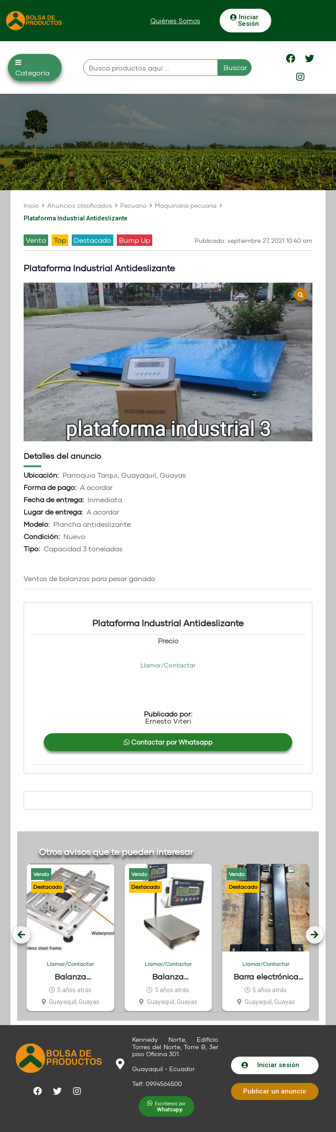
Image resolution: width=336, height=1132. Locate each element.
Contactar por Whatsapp (168, 742)
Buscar (235, 67)
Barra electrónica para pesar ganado (265, 977)
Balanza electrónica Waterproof (168, 977)
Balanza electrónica (70, 977)
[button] (175, 20)
